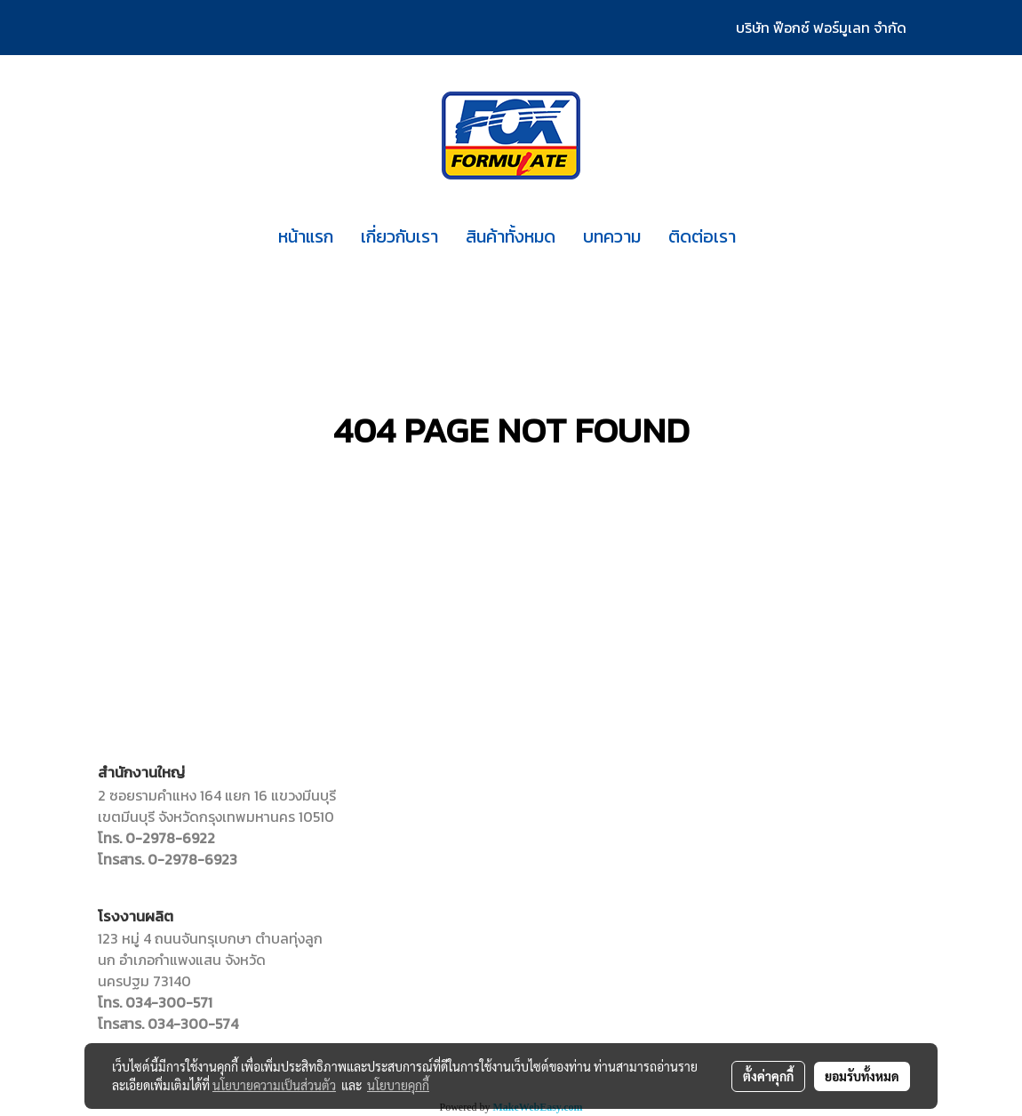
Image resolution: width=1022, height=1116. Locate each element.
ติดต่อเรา (702, 236)
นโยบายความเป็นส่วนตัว (274, 1085)
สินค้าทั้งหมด (510, 236)
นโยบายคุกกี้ (398, 1085)
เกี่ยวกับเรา (399, 236)
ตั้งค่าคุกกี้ (768, 1076)
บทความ (612, 236)
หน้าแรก (305, 236)
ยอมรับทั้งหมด (862, 1076)
